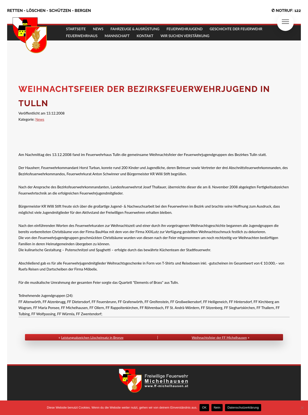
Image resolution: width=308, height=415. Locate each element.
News (39, 119)
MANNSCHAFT (117, 36)
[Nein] (302, 407)
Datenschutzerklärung (243, 407)
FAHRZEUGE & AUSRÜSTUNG (135, 29)
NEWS (98, 29)
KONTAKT (145, 36)
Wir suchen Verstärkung (185, 36)
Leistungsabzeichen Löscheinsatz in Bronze (92, 337)
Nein (217, 407)
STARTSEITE (76, 29)
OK (204, 407)
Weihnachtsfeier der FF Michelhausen (219, 337)
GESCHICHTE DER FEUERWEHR (236, 29)
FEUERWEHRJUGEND (184, 29)
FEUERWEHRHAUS (82, 36)
